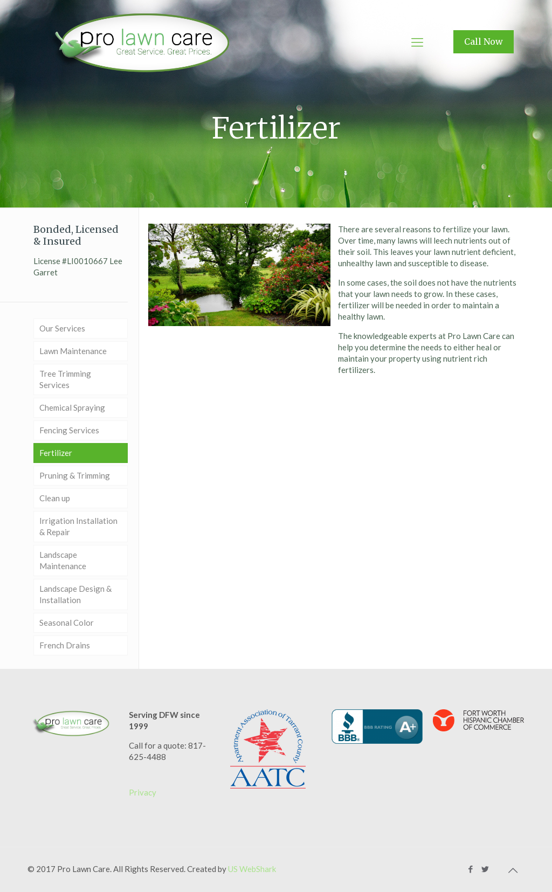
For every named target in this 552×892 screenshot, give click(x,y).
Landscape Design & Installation (75, 594)
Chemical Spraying (72, 407)
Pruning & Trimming (74, 475)
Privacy (142, 792)
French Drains (64, 645)
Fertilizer (55, 453)
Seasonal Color (66, 622)
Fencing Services (69, 430)
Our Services (62, 328)
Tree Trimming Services (65, 379)
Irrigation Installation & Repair (78, 526)
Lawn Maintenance (73, 351)
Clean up (54, 498)
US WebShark (252, 869)
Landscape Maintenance (62, 560)
